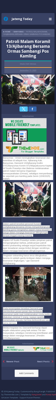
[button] (23, 109)
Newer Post (10, 361)
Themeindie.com (11, 394)
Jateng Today (22, 19)
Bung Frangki (39, 391)
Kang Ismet (37, 394)
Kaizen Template (10, 397)
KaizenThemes (33, 397)
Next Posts (46, 361)
